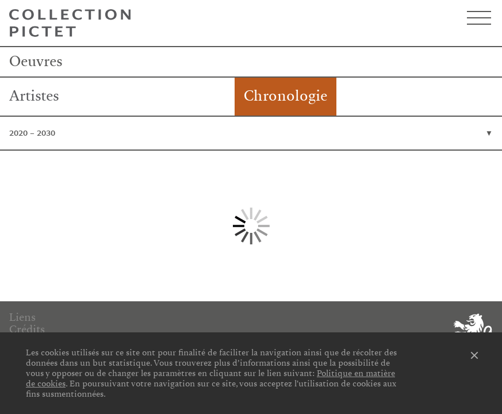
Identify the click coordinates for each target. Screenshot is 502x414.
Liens (22, 317)
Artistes (34, 96)
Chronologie (285, 96)
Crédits (27, 329)
